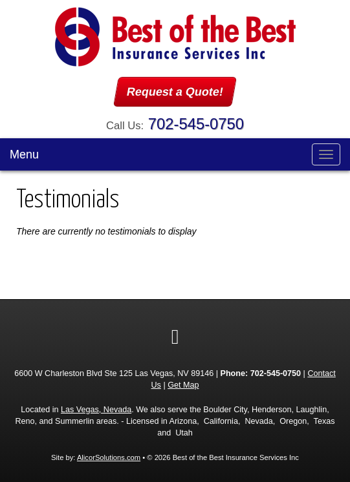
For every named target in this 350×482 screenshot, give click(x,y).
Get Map (183, 385)
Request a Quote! (175, 91)
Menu (24, 154)
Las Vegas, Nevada (96, 409)
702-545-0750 (196, 123)
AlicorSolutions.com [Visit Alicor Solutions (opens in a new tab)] (108, 457)
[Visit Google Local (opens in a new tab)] (175, 336)
